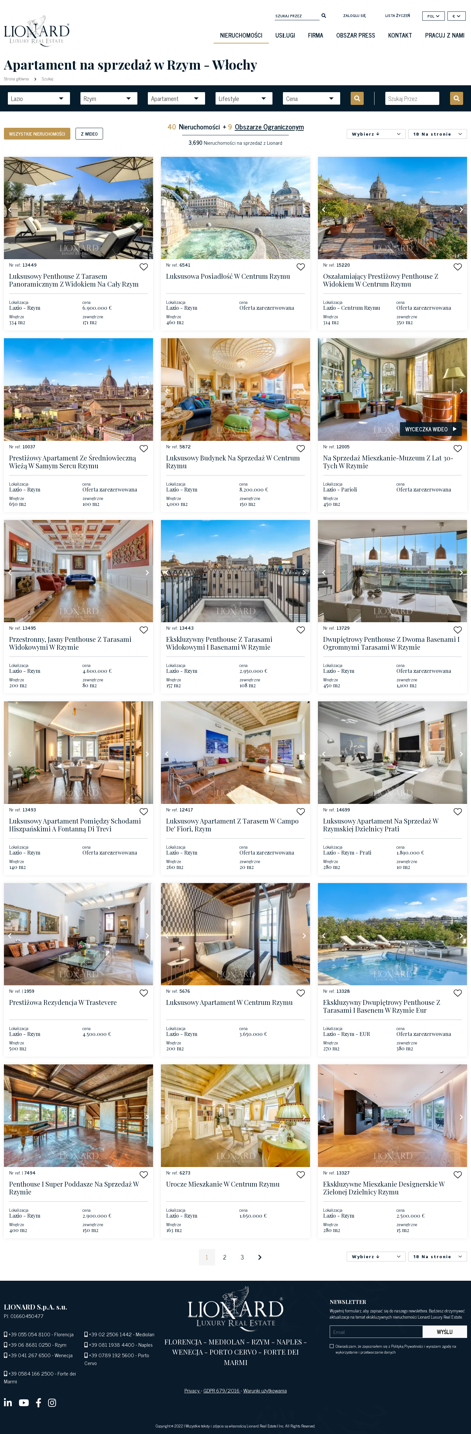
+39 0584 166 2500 (31, 1373)
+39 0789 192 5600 (111, 1355)
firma (315, 35)
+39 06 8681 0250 (29, 1344)
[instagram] (52, 1402)
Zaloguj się (354, 15)
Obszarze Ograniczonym (269, 126)
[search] (324, 15)
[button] (144, 267)
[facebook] (39, 1402)
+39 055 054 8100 (29, 1334)
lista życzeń (397, 15)
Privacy (192, 1390)
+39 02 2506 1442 (110, 1334)
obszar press (355, 35)
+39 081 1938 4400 (112, 1344)
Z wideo (89, 133)
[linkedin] (8, 1402)
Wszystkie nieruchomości (37, 133)
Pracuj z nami (444, 35)
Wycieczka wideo (431, 429)
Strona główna (17, 78)
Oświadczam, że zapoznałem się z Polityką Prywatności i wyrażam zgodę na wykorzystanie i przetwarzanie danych (396, 1349)
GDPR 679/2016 (222, 1390)
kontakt (400, 35)
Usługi (285, 35)
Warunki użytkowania (265, 1390)
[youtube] (24, 1402)
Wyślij (445, 1331)
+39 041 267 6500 (29, 1355)
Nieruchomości (241, 35)
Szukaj (47, 78)
